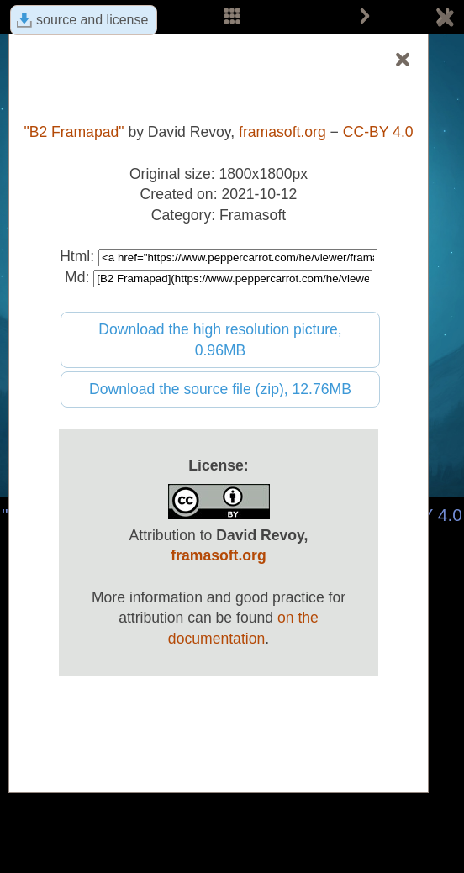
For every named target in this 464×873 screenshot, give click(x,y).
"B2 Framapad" (74, 132)
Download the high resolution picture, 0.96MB (220, 340)
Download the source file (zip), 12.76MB (220, 389)
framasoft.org (282, 132)
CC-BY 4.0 (378, 132)
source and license (92, 20)
